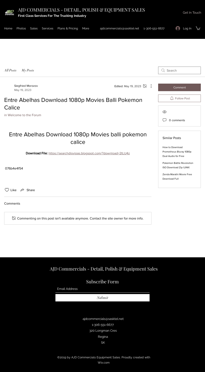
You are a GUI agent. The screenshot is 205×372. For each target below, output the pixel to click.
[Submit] (102, 297)
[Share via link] (27, 189)
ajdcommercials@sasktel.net (119, 28)
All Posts (10, 70)
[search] (179, 70)
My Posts (28, 70)
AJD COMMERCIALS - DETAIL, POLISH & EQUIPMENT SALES (81, 10)
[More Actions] (148, 86)
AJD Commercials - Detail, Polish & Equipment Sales (104, 269)
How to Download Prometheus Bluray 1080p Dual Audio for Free (177, 152)
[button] (192, 13)
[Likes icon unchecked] (7, 189)
